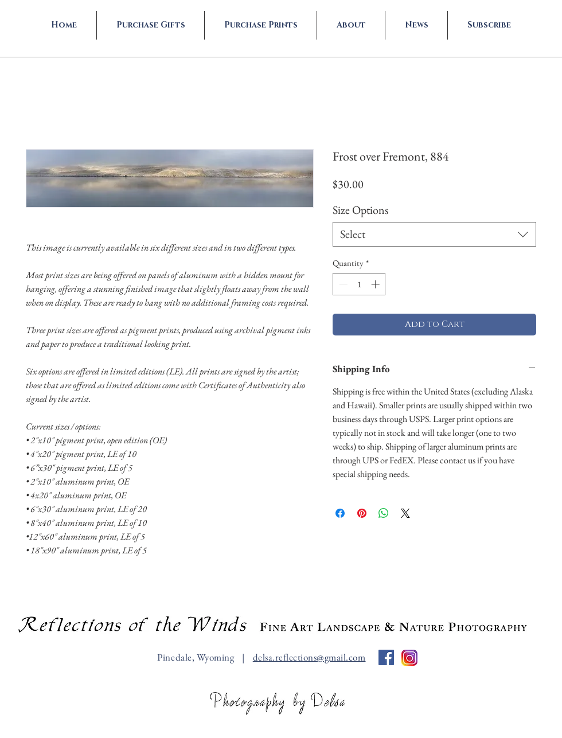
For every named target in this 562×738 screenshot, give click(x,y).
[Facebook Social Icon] (386, 657)
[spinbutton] (359, 284)
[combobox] (434, 234)
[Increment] (376, 284)
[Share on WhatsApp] (384, 513)
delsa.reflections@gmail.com (309, 657)
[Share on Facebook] (340, 513)
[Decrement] (342, 284)
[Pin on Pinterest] (362, 513)
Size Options (360, 209)
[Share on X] (405, 513)
